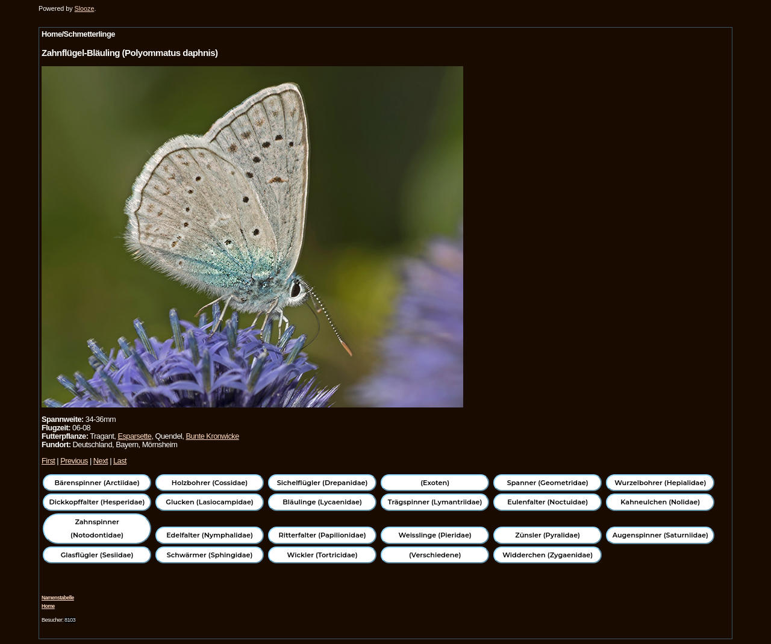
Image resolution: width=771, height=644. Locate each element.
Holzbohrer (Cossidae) (210, 482)
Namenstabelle (58, 598)
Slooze (85, 8)
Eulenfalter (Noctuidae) (547, 502)
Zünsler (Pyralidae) (547, 535)
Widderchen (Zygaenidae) (547, 555)
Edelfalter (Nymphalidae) (209, 535)
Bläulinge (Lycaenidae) (322, 502)
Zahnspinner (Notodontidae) (96, 528)
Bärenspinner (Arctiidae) (96, 482)
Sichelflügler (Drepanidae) (322, 482)
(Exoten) (434, 482)
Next (100, 460)
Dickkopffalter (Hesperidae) (97, 502)
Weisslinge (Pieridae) (435, 535)
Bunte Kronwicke (212, 436)
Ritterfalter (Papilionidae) (322, 535)
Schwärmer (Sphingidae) (210, 555)
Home (48, 606)
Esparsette (134, 436)
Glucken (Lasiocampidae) (209, 502)
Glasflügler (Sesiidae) (97, 555)
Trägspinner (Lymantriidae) (435, 502)
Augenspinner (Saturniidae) (660, 535)
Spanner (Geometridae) (547, 482)
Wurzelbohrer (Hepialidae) (660, 482)
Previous (74, 460)
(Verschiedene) (435, 555)
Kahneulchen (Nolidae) (660, 502)
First (48, 460)
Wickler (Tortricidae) (322, 555)
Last (119, 460)
